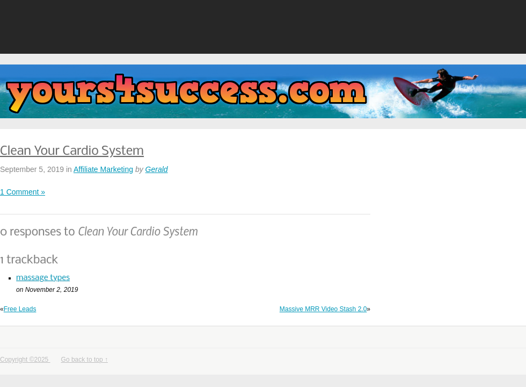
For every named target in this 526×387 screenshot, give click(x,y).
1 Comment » (22, 192)
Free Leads (20, 309)
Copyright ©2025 (25, 359)
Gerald (156, 169)
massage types (43, 278)
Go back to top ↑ (84, 359)
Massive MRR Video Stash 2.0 (323, 309)
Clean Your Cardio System (72, 151)
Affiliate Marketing (103, 169)
